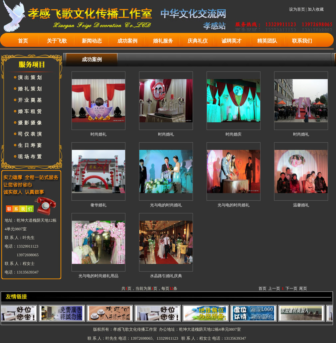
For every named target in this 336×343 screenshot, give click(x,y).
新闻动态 (92, 41)
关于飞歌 (57, 41)
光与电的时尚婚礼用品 (98, 276)
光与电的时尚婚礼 (166, 205)
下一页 (291, 288)
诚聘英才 (232, 41)
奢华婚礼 (98, 205)
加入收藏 (316, 9)
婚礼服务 (163, 41)
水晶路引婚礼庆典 (166, 276)
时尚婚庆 (234, 134)
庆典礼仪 (198, 41)
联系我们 (302, 41)
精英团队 (267, 41)
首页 (23, 41)
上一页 (274, 288)
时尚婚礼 (98, 134)
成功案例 (127, 41)
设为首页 (297, 9)
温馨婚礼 (301, 205)
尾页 (303, 288)
